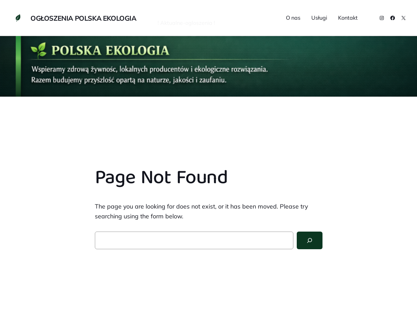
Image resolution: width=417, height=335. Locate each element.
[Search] (309, 240)
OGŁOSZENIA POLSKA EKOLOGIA (83, 18)
